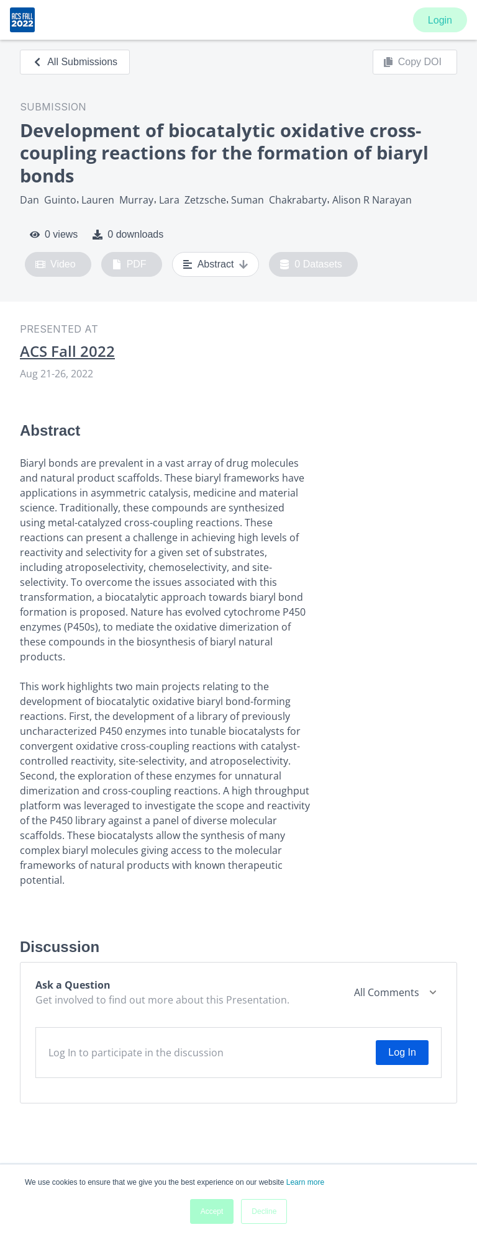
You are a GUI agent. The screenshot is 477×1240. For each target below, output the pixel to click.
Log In (402, 1052)
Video (55, 264)
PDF (129, 264)
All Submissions (74, 61)
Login (440, 20)
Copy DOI (412, 62)
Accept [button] (212, 1211)
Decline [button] (264, 1211)
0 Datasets (310, 264)
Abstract (216, 264)
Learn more (305, 1182)
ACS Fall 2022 (67, 351)
